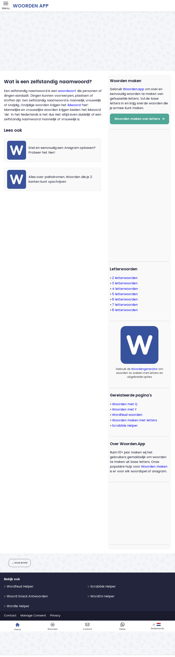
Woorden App (31, 6)
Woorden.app (133, 89)
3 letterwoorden (124, 283)
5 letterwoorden (125, 294)
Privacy (55, 615)
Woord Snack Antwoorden (26, 596)
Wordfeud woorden (127, 414)
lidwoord (74, 105)
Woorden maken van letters (139, 119)
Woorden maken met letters (134, 420)
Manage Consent (33, 615)
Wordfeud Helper (19, 586)
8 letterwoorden (125, 310)
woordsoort (67, 91)
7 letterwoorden (125, 304)
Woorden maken (154, 466)
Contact (10, 615)
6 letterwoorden (125, 299)
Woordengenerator (144, 369)
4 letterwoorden (125, 288)
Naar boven (19, 563)
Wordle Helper (16, 606)
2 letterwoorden (124, 278)
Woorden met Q (124, 404)
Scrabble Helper (125, 425)
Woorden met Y (124, 409)
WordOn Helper (101, 596)
